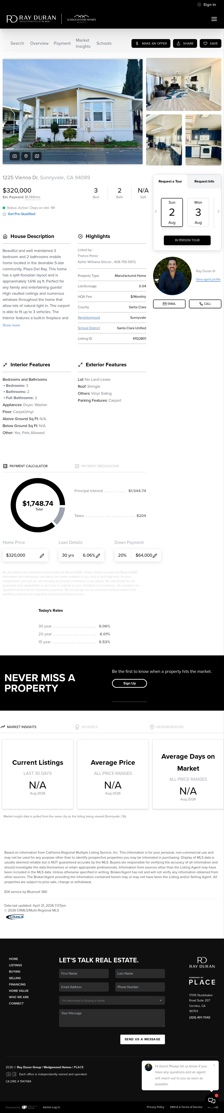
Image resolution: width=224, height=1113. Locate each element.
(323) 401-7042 (199, 1017)
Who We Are (19, 997)
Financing (17, 984)
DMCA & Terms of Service (186, 1107)
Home (13, 959)
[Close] (214, 1065)
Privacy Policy (155, 1107)
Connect (16, 1003)
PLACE (79, 1067)
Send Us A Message (143, 1039)
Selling (15, 978)
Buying (14, 971)
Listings (15, 965)
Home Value (18, 991)
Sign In (206, 4)
